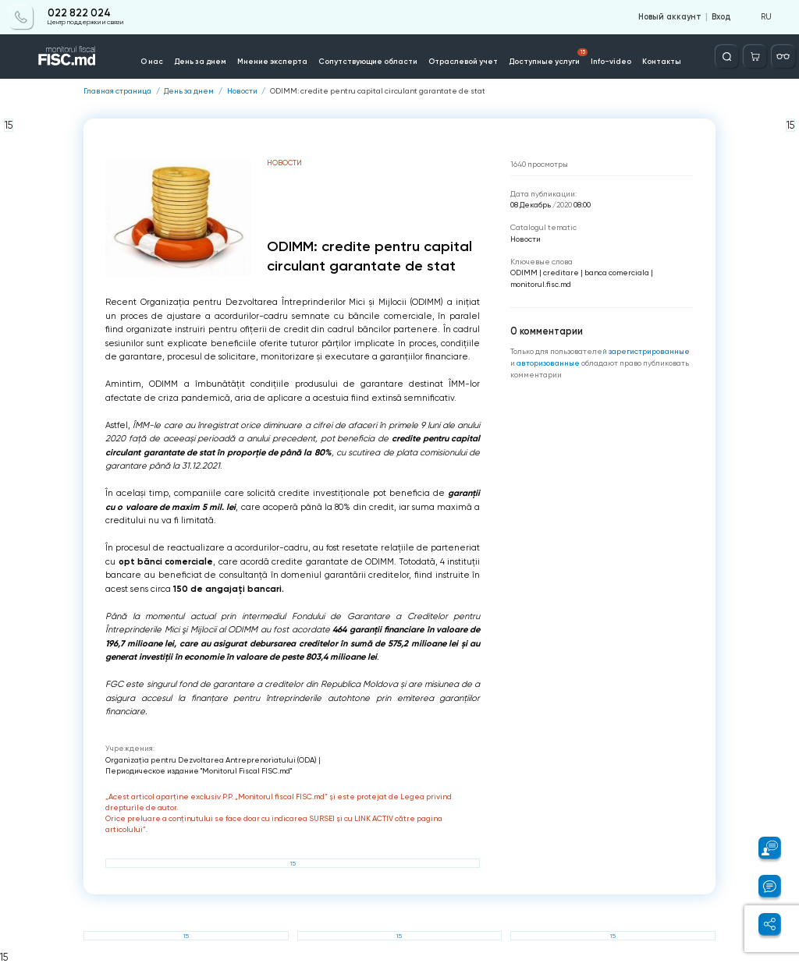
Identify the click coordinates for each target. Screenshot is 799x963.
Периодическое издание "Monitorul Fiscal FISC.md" (198, 771)
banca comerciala (616, 272)
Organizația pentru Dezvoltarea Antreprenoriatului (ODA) (211, 760)
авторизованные (549, 363)
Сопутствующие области (367, 61)
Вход (721, 17)
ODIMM (524, 272)
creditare (561, 272)
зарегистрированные (649, 351)
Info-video (611, 61)
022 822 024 (79, 13)
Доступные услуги (548, 56)
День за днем (200, 61)
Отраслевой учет (463, 61)
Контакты (661, 61)
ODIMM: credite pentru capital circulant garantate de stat (377, 91)
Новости (242, 91)
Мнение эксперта (272, 61)
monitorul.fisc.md (540, 284)
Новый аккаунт (669, 17)
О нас (151, 61)
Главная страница (117, 91)
